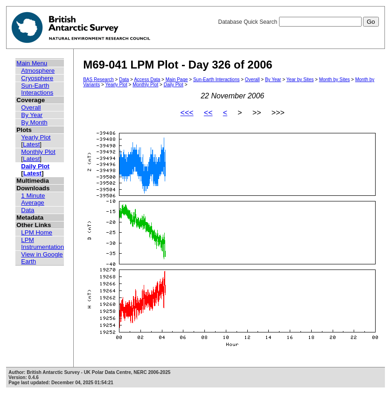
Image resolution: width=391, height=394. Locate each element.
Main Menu (31, 63)
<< (208, 113)
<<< (187, 113)
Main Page (177, 79)
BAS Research (98, 79)
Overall (31, 107)
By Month (34, 122)
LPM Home (36, 232)
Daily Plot (35, 166)
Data (27, 210)
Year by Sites (300, 79)
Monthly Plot (38, 151)
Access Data (147, 79)
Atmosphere (38, 70)
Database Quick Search (298, 22)
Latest (31, 144)
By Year (31, 114)
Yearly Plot (35, 137)
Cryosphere (37, 78)
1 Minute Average (33, 199)
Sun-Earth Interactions (37, 89)
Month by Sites (334, 79)
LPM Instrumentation (42, 243)
